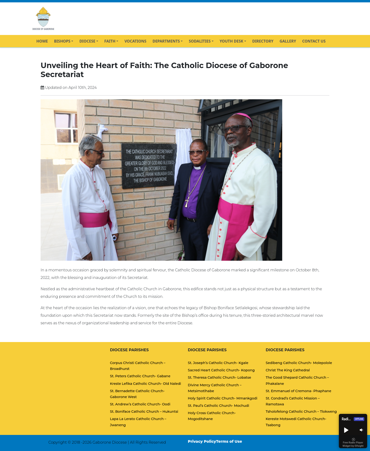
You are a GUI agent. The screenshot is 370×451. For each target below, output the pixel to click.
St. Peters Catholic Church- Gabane (140, 376)
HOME (42, 41)
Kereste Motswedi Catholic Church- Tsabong (296, 422)
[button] (346, 430)
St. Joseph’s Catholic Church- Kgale (218, 363)
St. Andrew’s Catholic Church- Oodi (140, 404)
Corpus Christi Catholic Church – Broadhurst (137, 366)
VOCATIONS (135, 41)
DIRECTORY (262, 41)
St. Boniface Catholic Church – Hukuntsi (144, 411)
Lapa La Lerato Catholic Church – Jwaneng (138, 422)
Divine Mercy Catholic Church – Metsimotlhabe (214, 388)
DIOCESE (87, 41)
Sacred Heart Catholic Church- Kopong (221, 370)
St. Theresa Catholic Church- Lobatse (219, 377)
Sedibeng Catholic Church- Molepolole (299, 363)
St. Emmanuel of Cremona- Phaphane (298, 391)
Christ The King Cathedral (288, 370)
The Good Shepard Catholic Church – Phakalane (297, 380)
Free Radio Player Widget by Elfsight (353, 442)
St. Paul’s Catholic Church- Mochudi (218, 405)
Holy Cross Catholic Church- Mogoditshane (212, 416)
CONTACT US (314, 41)
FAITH (109, 41)
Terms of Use (229, 441)
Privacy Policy (202, 441)
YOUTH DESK (231, 41)
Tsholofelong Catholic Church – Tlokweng (301, 411)
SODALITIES (199, 41)
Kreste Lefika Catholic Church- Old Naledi (145, 384)
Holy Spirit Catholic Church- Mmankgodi (222, 398)
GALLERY (288, 41)
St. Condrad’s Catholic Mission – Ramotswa (293, 401)
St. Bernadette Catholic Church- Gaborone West (137, 394)
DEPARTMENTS (166, 41)
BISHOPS (62, 41)
